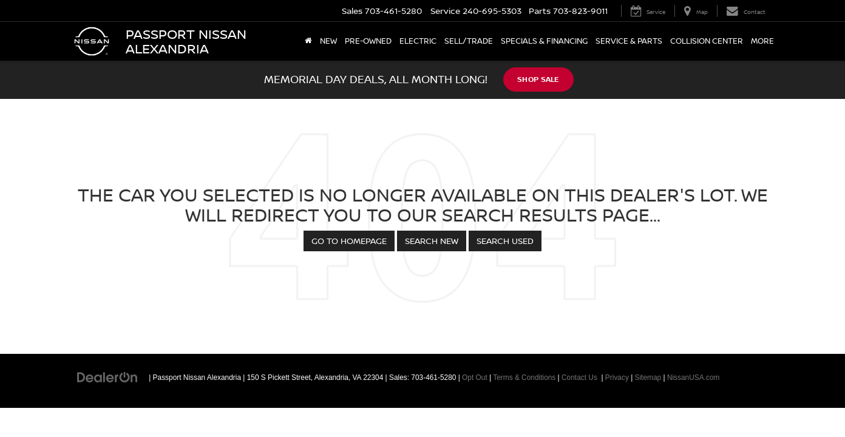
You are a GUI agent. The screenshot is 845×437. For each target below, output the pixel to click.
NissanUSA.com (693, 377)
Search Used (505, 240)
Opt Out (474, 377)
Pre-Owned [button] (368, 41)
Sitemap (648, 377)
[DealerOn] (107, 377)
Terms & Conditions (524, 377)
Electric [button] (417, 41)
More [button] (762, 41)
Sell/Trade (468, 41)
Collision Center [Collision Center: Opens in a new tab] (706, 41)
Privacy (617, 377)
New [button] (328, 41)
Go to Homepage (349, 240)
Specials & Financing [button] (544, 41)
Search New (431, 240)
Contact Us (579, 377)
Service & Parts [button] (629, 41)
